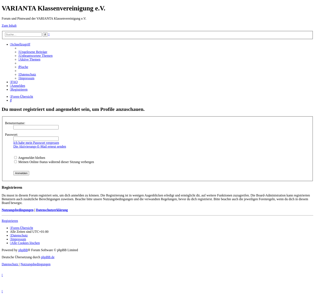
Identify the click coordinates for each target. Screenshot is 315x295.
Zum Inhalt (9, 25)
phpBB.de (47, 257)
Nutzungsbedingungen (18, 210)
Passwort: (11, 134)
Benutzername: (15, 123)
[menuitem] (32, 52)
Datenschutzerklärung (52, 210)
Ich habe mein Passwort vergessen (36, 142)
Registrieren (10, 221)
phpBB (23, 250)
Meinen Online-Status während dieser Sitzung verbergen (54, 162)
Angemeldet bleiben (29, 158)
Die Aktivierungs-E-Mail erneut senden (39, 146)
